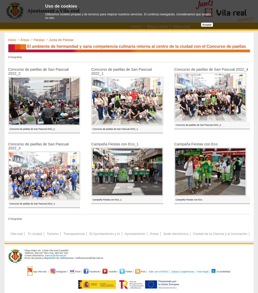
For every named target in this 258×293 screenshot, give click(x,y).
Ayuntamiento (135, 234)
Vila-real (17, 234)
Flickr (75, 271)
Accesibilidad (220, 271)
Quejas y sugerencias (182, 271)
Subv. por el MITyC (158, 271)
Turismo (53, 234)
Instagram (58, 271)
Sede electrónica (175, 234)
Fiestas (39, 40)
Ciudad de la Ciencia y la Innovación (220, 234)
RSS (140, 271)
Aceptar (207, 24)
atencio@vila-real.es (55, 255)
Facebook (92, 271)
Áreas (24, 40)
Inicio (12, 40)
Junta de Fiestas (61, 40)
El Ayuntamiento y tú (104, 234)
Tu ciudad (34, 234)
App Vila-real (37, 271)
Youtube (109, 271)
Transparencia (74, 234)
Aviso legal (202, 271)
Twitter (126, 271)
